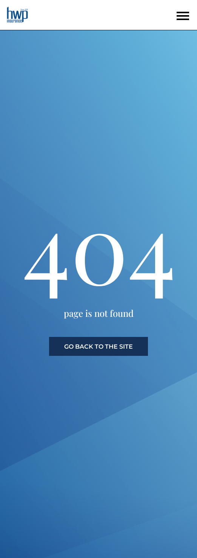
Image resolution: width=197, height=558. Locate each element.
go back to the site (98, 346)
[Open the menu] (182, 16)
